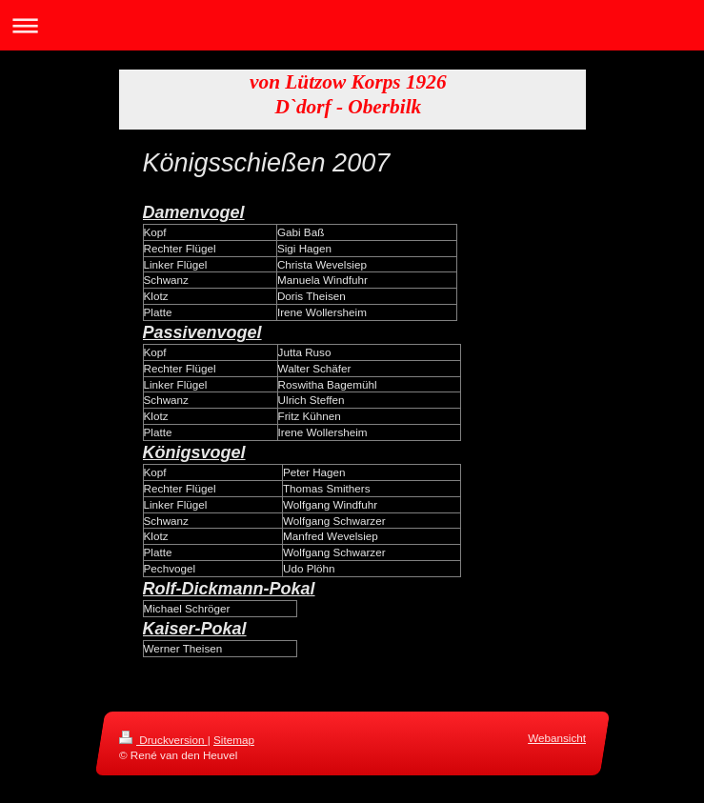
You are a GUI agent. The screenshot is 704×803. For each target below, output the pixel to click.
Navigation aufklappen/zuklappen (352, 25)
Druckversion (163, 739)
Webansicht (557, 738)
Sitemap (233, 739)
